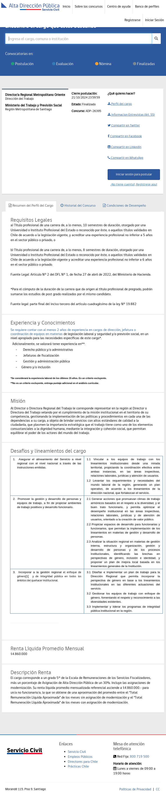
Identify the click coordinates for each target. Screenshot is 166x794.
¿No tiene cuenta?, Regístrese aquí (133, 184)
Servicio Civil (77, 752)
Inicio (66, 6)
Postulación (22, 63)
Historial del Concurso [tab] (78, 205)
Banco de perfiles (147, 6)
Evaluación (62, 63)
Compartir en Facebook (125, 136)
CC (158, 789)
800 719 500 (139, 756)
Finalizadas (144, 63)
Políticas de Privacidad (135, 789)
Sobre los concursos (89, 6)
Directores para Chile (83, 762)
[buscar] (156, 38)
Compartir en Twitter (124, 125)
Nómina (103, 63)
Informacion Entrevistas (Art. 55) (131, 115)
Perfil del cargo (120, 104)
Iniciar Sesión (154, 20)
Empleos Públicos (80, 757)
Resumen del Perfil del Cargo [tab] (31, 205)
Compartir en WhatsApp (125, 158)
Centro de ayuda (119, 6)
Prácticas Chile (78, 766)
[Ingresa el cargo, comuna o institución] (78, 38)
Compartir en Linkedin (124, 147)
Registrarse (132, 20)
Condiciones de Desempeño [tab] (124, 205)
